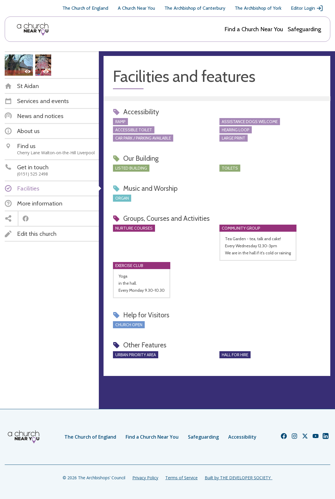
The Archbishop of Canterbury (194, 8)
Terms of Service (181, 477)
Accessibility (242, 437)
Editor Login (307, 8)
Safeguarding (304, 29)
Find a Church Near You (253, 29)
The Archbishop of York (258, 8)
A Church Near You (136, 8)
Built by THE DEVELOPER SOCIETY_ (238, 477)
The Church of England (85, 8)
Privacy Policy (145, 477)
